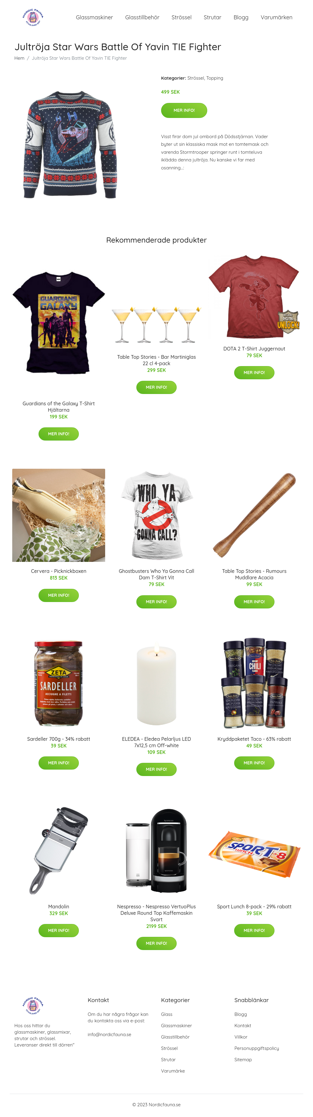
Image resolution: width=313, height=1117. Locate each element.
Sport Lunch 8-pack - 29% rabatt (254, 909)
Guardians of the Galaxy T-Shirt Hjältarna (59, 408)
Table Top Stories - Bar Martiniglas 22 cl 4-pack (156, 362)
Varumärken (277, 18)
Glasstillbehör (142, 18)
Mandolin (58, 909)
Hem (19, 60)
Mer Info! (184, 112)
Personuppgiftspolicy (256, 1050)
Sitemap (243, 1061)
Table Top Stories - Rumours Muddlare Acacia (254, 576)
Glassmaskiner (94, 18)
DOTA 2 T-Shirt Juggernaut (254, 351)
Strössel (182, 18)
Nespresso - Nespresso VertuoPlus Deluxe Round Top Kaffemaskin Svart (156, 915)
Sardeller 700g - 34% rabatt (58, 741)
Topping (214, 80)
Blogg (241, 18)
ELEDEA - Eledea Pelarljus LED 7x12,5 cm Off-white (156, 744)
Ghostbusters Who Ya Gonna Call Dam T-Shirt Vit (156, 576)
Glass (166, 1016)
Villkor (241, 1039)
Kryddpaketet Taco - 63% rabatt (254, 741)
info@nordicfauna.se (109, 1036)
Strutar (212, 18)
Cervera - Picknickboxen (58, 573)
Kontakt (242, 1027)
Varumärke (173, 1073)
